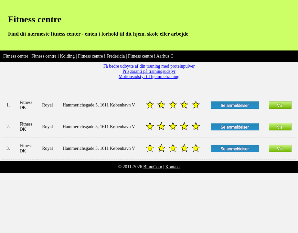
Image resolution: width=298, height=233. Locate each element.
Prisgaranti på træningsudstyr (149, 71)
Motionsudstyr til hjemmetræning (149, 76)
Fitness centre (34, 19)
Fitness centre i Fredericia (101, 56)
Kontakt (172, 166)
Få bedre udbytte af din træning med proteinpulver (149, 66)
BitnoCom (152, 166)
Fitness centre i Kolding (53, 56)
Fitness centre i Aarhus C (151, 56)
